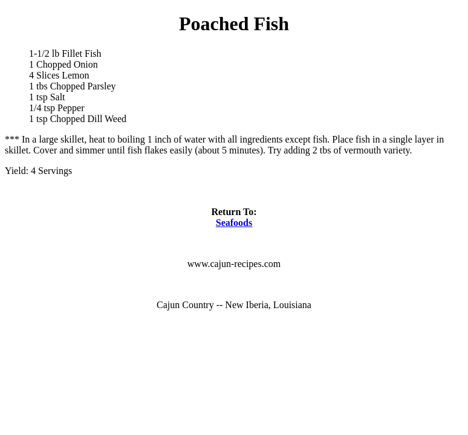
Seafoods (234, 223)
